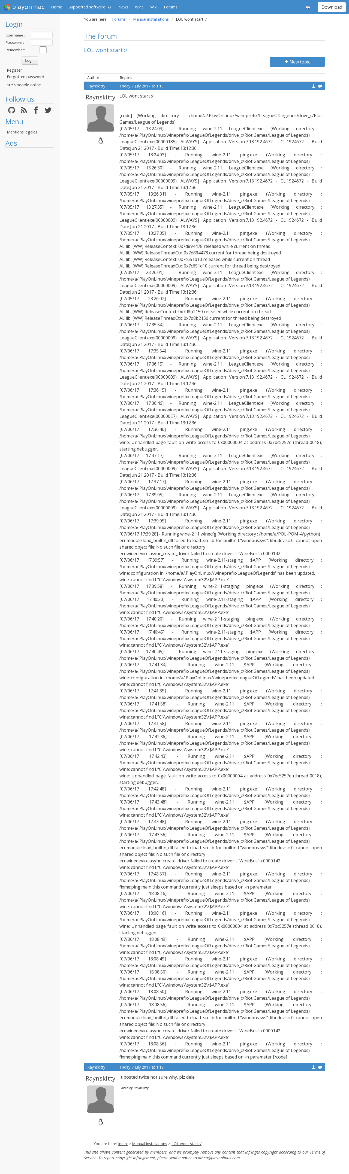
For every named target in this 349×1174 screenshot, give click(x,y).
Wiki (153, 7)
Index (123, 1143)
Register (14, 70)
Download (331, 7)
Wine (139, 7)
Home (56, 7)
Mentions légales (22, 132)
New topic (297, 62)
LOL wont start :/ (186, 1143)
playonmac (23, 7)
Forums (170, 7)
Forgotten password (25, 76)
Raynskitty (96, 86)
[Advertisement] (29, 232)
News (123, 7)
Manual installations (151, 19)
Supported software (87, 7)
